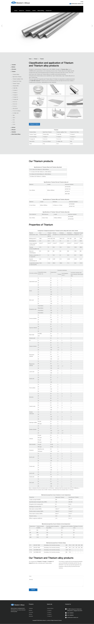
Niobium (13, 67)
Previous (1, 26)
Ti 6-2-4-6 (15, 104)
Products (28, 10)
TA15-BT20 (15, 108)
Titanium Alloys (16, 74)
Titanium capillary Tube (18, 79)
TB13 (14, 117)
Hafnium (13, 127)
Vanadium (14, 132)
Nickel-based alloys (16, 134)
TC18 (14, 124)
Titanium (13, 71)
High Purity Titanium (17, 76)
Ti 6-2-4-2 (15, 101)
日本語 (81, 1)
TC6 (13, 120)
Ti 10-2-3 (15, 106)
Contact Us (48, 10)
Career (34, 10)
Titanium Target (16, 83)
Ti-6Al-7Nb (15, 88)
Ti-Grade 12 (15, 97)
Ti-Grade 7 (15, 92)
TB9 (13, 115)
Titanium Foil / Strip (17, 81)
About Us (21, 10)
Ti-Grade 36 (15, 99)
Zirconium (14, 69)
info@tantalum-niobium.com (77, 3)
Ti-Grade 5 (15, 90)
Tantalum (14, 64)
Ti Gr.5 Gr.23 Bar (32, 136)
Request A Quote (34, 124)
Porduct (35, 58)
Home (15, 10)
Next (92, 26)
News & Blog (41, 10)
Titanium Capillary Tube (56, 94)
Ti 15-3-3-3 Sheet (16, 110)
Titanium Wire (16, 85)
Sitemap (60, 620)
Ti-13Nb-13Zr (16, 113)
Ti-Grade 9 (58, 136)
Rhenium (13, 129)
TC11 (14, 122)
